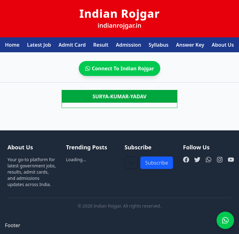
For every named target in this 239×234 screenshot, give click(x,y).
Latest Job (39, 44)
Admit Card (72, 44)
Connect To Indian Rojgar (119, 68)
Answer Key (190, 44)
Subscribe (156, 162)
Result (101, 44)
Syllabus (158, 44)
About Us (223, 44)
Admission (128, 44)
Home (12, 44)
